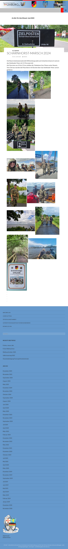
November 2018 (7, 508)
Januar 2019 (6, 502)
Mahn (25, 56)
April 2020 (6, 465)
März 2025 (6, 384)
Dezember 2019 (7, 471)
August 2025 (7, 381)
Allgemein (15, 50)
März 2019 (6, 495)
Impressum (6, 536)
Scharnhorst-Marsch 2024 (29, 53)
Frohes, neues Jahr (8, 345)
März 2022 (6, 445)
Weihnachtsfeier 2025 (9, 352)
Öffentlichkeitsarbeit (9, 319)
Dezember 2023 (7, 414)
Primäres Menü (65, 10)
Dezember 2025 (7, 371)
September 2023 (8, 421)
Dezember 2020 (7, 451)
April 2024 (6, 408)
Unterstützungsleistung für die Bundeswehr (16, 323)
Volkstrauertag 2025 (9, 355)
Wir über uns (6, 312)
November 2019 (7, 475)
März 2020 (6, 468)
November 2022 (7, 441)
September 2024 (8, 398)
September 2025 (8, 377)
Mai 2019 (5, 488)
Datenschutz (6, 537)
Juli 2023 (5, 424)
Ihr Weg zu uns (7, 326)
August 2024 (7, 401)
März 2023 (6, 431)
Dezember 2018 (7, 505)
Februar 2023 (7, 434)
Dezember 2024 (7, 388)
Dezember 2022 (7, 438)
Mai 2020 (5, 461)
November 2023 (7, 418)
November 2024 (7, 391)
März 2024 (6, 411)
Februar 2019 (7, 498)
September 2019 (8, 478)
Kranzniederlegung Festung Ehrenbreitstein (16, 359)
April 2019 (6, 491)
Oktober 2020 (7, 455)
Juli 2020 (5, 458)
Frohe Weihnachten (8, 348)
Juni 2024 (5, 404)
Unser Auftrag (7, 316)
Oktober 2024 (7, 394)
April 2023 (6, 428)
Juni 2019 (5, 485)
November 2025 (7, 374)
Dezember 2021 (7, 448)
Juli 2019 (5, 481)
